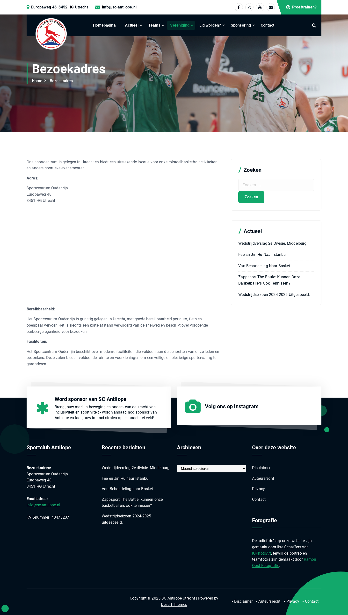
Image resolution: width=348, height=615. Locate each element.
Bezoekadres (61, 81)
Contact (267, 25)
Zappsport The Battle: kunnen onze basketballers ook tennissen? (269, 280)
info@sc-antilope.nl (119, 7)
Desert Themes (174, 604)
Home (37, 81)
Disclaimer (261, 467)
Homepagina (104, 25)
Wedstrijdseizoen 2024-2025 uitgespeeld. (274, 294)
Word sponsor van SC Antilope (90, 399)
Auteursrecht (263, 478)
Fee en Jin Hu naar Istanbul (262, 254)
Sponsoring (241, 25)
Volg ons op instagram (232, 406)
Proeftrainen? (304, 7)
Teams (154, 25)
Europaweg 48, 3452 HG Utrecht (59, 7)
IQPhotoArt (261, 553)
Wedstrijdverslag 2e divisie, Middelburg (272, 243)
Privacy (258, 488)
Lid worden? (210, 25)
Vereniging (179, 25)
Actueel (131, 25)
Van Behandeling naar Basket (264, 266)
